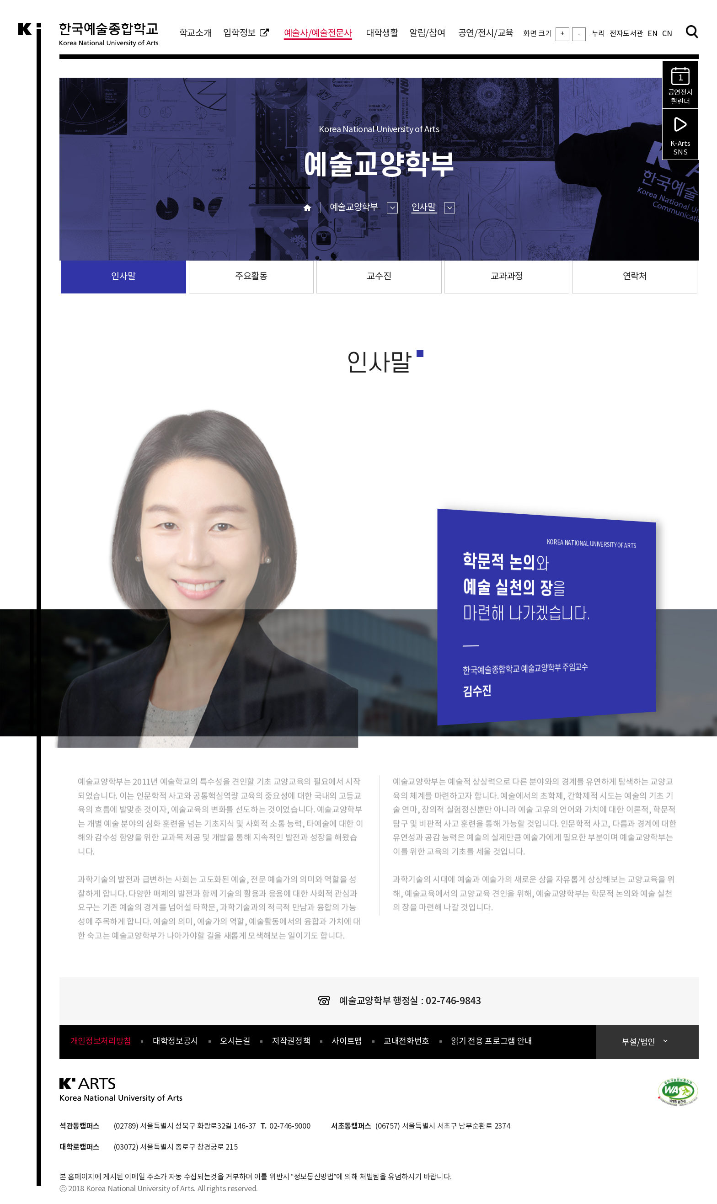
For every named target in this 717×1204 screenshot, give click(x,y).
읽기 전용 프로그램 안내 (491, 1041)
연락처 (635, 277)
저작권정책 (291, 1041)
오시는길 (235, 1041)
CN (667, 34)
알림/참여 (427, 33)
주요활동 (251, 277)
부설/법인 (639, 1042)
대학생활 (382, 33)
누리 (598, 34)
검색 (691, 31)
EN (652, 34)
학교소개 (195, 33)
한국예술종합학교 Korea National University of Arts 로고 (114, 38)
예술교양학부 (364, 207)
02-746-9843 (453, 1001)
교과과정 (507, 277)
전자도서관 (626, 34)
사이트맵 (347, 1041)
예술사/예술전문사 (318, 33)
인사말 (433, 207)
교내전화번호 (406, 1041)
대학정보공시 (175, 1041)
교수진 (379, 277)
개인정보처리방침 (100, 1041)
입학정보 (246, 33)
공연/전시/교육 (486, 33)
